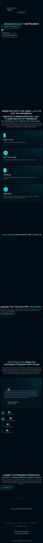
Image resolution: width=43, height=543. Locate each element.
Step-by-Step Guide (22, 523)
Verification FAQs (33, 523)
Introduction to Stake (10, 523)
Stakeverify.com (11, 8)
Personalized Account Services (21, 526)
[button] (10, 10)
